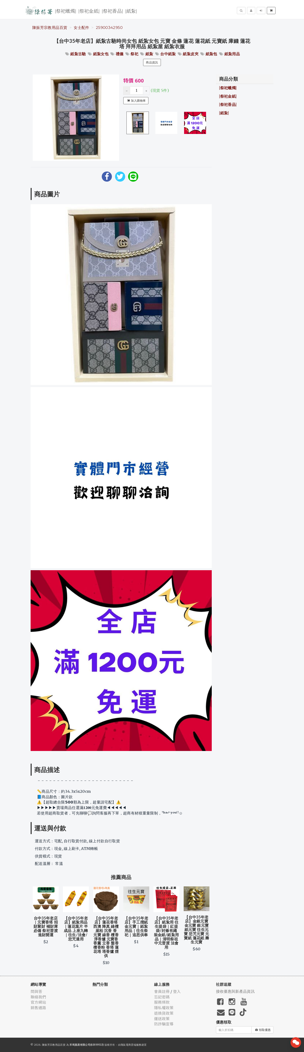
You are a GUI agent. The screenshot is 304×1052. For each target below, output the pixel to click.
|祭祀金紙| (89, 10)
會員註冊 (162, 991)
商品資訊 (152, 62)
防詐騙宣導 (164, 1023)
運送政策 (162, 1018)
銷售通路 (38, 1007)
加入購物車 (136, 101)
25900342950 (109, 27)
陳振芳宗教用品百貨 (49, 27)
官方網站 (38, 1002)
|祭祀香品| (112, 10)
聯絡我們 (38, 996)
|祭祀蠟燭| (65, 10)
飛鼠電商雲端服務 (131, 1044)
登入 (177, 991)
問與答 (36, 991)
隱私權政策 (164, 1007)
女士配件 (81, 27)
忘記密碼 (162, 996)
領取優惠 (263, 1030)
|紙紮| (131, 10)
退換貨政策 (164, 1013)
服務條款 (162, 1002)
